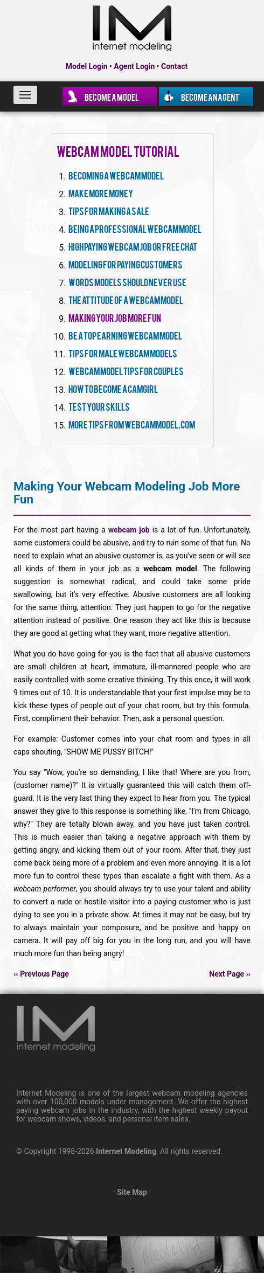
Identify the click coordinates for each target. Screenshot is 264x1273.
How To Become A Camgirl (113, 388)
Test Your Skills (99, 406)
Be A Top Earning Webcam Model (125, 335)
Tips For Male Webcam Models (122, 352)
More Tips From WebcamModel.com (131, 424)
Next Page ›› (230, 974)
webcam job (129, 529)
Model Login (87, 66)
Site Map (132, 1192)
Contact (174, 66)
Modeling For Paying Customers (125, 263)
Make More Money (100, 192)
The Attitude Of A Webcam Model (125, 299)
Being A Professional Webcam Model (135, 228)
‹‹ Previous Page (41, 974)
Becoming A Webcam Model (116, 175)
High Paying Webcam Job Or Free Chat (132, 246)
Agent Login (134, 66)
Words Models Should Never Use (127, 281)
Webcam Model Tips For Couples (126, 370)
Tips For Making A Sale (108, 210)
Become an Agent (210, 96)
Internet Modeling (126, 1151)
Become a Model (112, 96)
